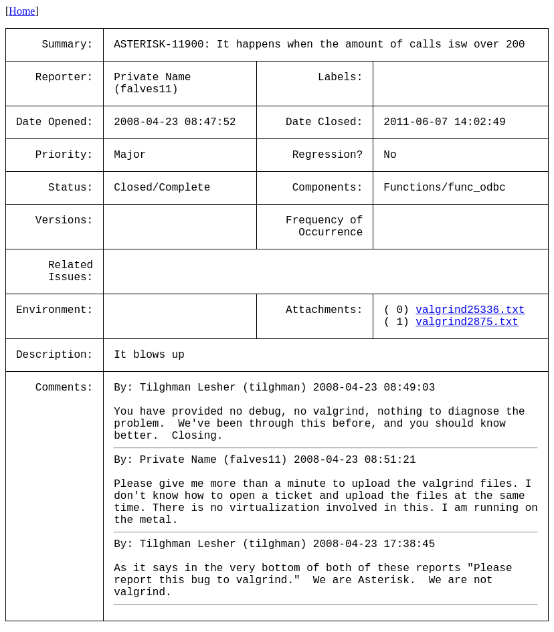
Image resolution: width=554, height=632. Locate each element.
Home (22, 11)
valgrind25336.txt (470, 310)
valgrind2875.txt (467, 322)
